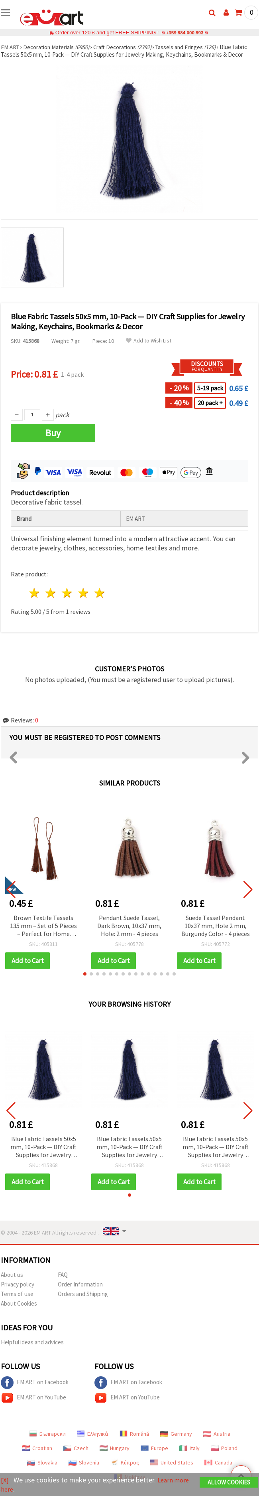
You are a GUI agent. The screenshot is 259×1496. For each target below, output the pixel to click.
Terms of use (17, 1294)
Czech (75, 1448)
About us (12, 1274)
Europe (154, 1448)
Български (47, 1434)
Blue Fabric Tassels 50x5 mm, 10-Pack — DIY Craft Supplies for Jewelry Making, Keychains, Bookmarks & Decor (43, 1147)
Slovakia (42, 1462)
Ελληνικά (92, 1434)
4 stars (83, 593)
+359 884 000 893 (184, 33)
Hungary (115, 1448)
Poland (224, 1448)
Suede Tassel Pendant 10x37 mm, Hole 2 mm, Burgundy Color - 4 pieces (215, 926)
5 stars (100, 593)
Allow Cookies (229, 1482)
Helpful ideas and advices (32, 1342)
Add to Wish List (148, 341)
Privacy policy (17, 1284)
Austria (216, 1433)
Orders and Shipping (83, 1294)
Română (134, 1434)
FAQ (63, 1274)
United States (171, 1462)
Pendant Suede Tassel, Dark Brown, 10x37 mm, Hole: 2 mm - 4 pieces (129, 926)
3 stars (67, 593)
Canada (218, 1462)
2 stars (51, 593)
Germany (176, 1433)
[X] (5, 1480)
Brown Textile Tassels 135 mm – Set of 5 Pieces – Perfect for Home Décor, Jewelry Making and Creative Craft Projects (43, 926)
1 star (35, 593)
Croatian (37, 1448)
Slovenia (84, 1462)
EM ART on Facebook (35, 1382)
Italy (189, 1448)
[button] (84, 974)
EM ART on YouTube (33, 1397)
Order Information (80, 1284)
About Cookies (19, 1303)
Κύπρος (124, 1462)
